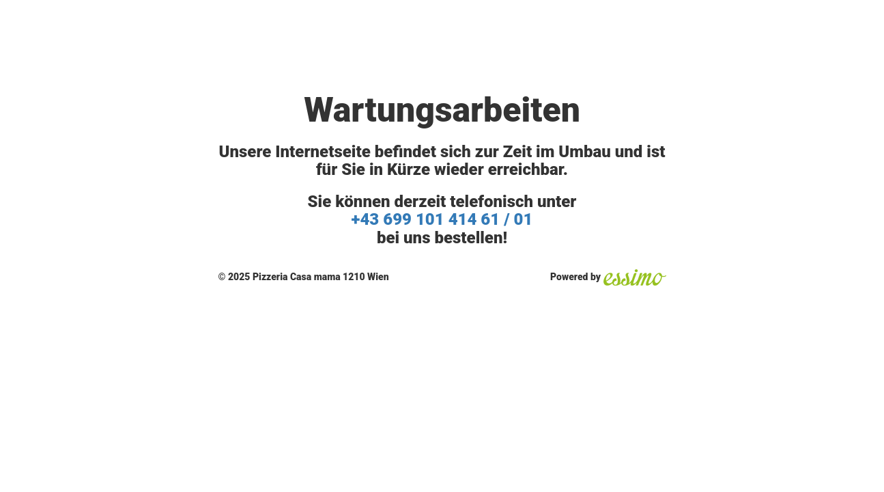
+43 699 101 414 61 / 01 (442, 219)
